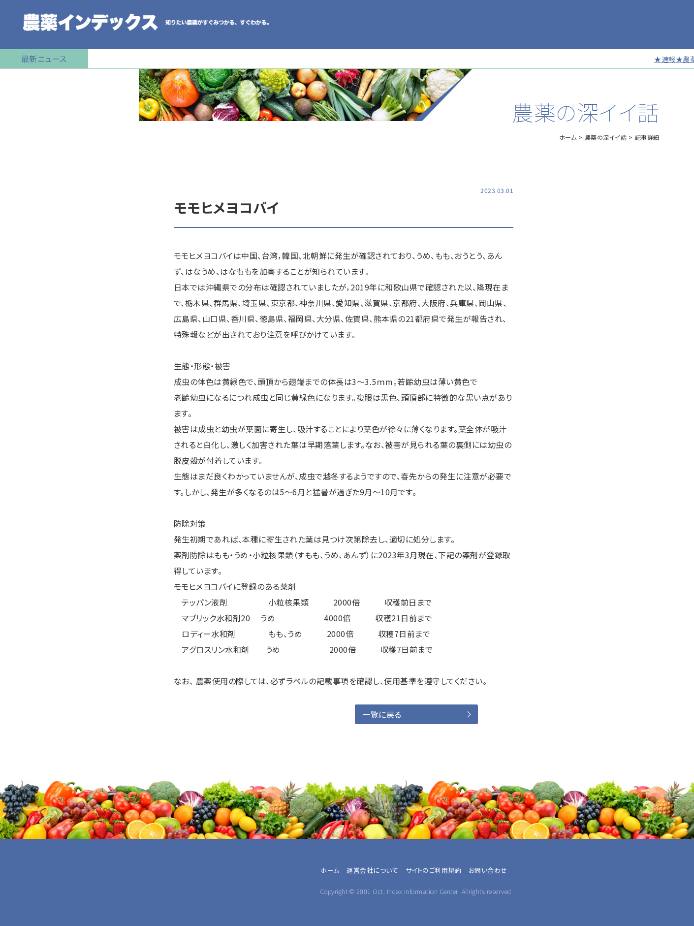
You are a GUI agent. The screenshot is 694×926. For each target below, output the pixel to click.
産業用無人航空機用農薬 (48, 155)
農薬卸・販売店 (34, 681)
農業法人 (25, 634)
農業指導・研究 (34, 657)
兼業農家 (25, 622)
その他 (21, 693)
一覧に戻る (382, 714)
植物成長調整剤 (32, 204)
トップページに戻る (37, 81)
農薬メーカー (32, 669)
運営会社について (372, 870)
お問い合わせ (28, 401)
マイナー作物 (27, 229)
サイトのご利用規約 (434, 870)
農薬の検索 (24, 106)
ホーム (568, 137)
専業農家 (25, 610)
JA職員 (22, 645)
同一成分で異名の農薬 (44, 377)
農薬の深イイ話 (606, 137)
